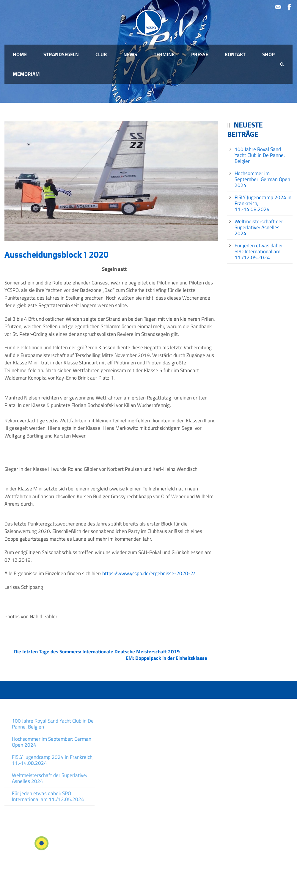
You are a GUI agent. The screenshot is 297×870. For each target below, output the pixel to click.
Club (101, 54)
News (130, 54)
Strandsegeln (61, 54)
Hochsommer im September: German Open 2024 (262, 179)
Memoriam (26, 74)
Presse (199, 54)
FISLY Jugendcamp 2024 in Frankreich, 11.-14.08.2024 (53, 760)
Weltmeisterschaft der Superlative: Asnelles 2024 (259, 227)
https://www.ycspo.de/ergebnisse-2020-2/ (148, 573)
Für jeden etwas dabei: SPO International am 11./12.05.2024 (259, 251)
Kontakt (235, 54)
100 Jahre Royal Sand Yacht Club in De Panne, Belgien (260, 155)
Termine (164, 54)
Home (20, 54)
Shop (268, 54)
